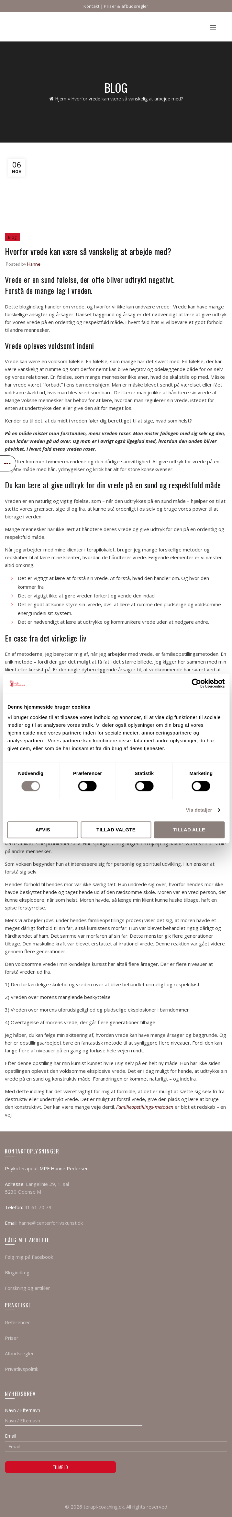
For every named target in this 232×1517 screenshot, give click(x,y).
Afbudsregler (19, 1353)
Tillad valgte (116, 829)
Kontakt (91, 6)
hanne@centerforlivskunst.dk (51, 1223)
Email (10, 1436)
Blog (12, 237)
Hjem (60, 99)
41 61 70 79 (37, 1207)
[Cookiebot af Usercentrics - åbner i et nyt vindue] (196, 683)
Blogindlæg (17, 1272)
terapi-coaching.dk (103, 1506)
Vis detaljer (199, 810)
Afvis (42, 829)
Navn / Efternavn (22, 1410)
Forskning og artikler (27, 1288)
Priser (11, 1338)
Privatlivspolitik (21, 1369)
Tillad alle (189, 829)
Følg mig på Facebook (29, 1257)
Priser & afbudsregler (126, 6)
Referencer (17, 1322)
